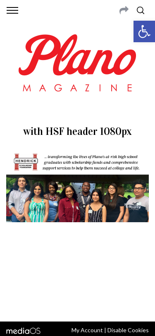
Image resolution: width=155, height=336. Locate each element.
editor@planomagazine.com (77, 281)
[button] (144, 31)
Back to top (77, 304)
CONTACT (40, 262)
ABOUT (16, 262)
